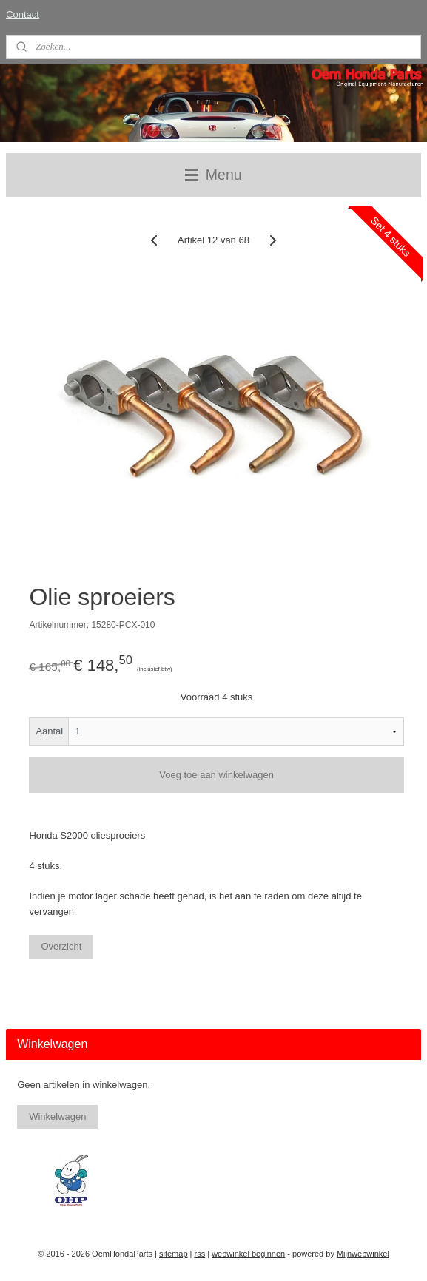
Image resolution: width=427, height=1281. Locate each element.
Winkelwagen (57, 1116)
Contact (22, 14)
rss (200, 1253)
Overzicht (61, 946)
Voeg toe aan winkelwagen (216, 775)
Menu (213, 174)
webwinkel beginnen (248, 1253)
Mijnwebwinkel (363, 1253)
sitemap (173, 1253)
